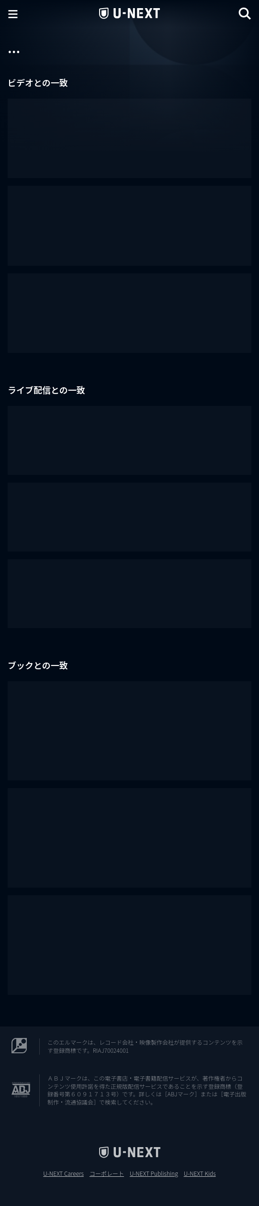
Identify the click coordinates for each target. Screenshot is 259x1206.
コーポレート (107, 1173)
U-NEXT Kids (200, 1173)
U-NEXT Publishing (154, 1173)
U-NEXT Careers (63, 1173)
